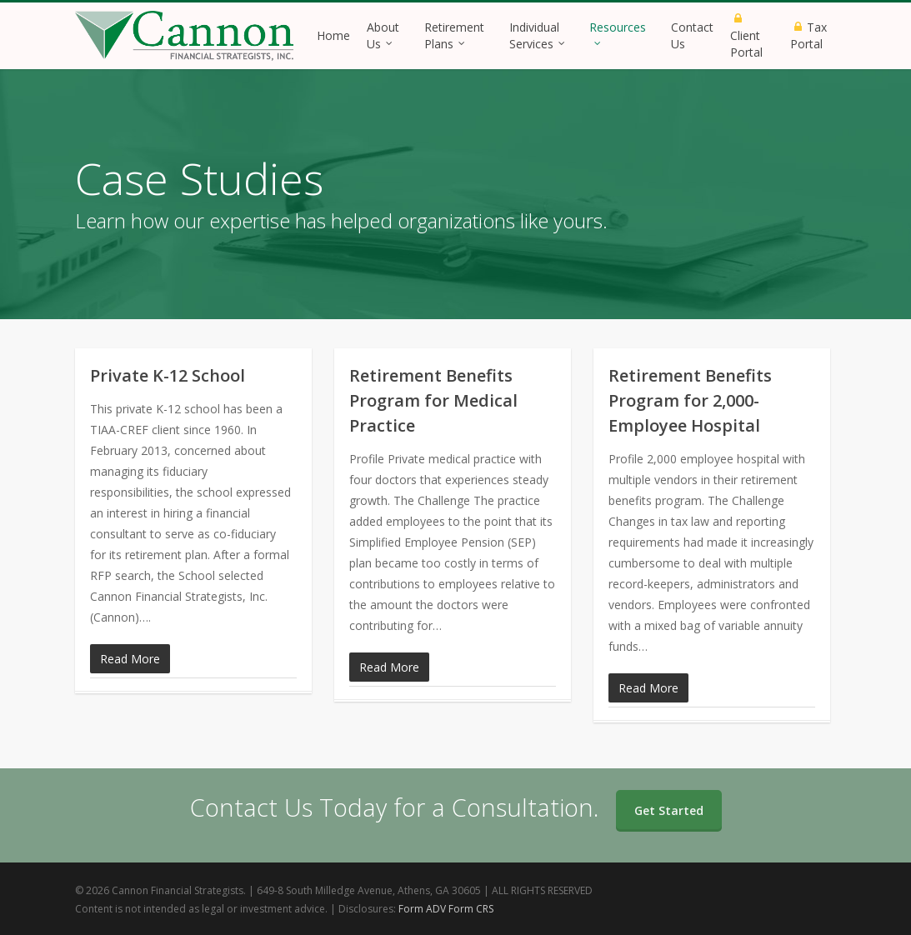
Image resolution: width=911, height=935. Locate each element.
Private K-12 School (167, 375)
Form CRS (470, 909)
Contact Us (692, 35)
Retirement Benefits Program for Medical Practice (433, 400)
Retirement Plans (454, 35)
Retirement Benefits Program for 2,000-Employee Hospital (690, 400)
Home (333, 35)
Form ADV (422, 909)
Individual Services (538, 35)
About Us (383, 35)
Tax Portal (808, 35)
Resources (617, 31)
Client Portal (746, 37)
